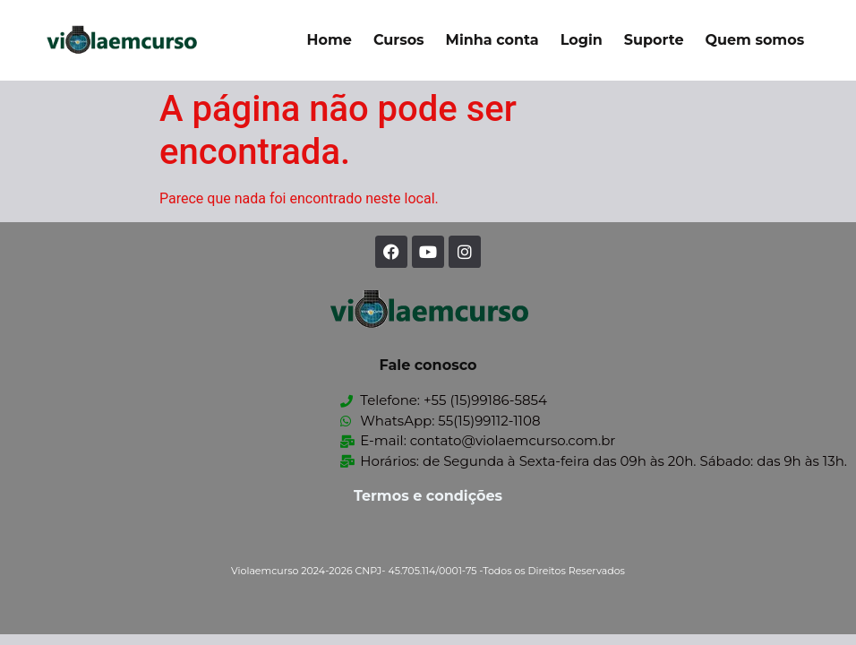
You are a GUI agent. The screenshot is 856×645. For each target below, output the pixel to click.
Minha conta (492, 39)
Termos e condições (428, 495)
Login (582, 39)
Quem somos (754, 39)
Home (329, 39)
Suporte (654, 39)
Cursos (398, 39)
